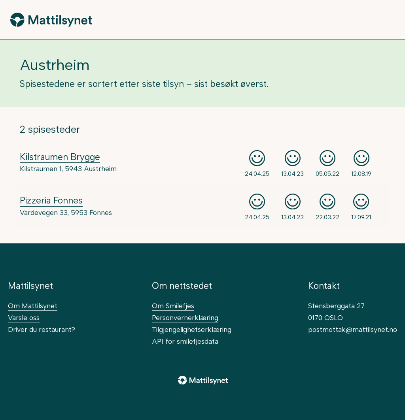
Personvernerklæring (185, 317)
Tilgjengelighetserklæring (191, 329)
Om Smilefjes (173, 305)
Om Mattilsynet (32, 305)
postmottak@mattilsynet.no (352, 329)
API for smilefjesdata (185, 341)
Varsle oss (24, 317)
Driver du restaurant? (41, 329)
